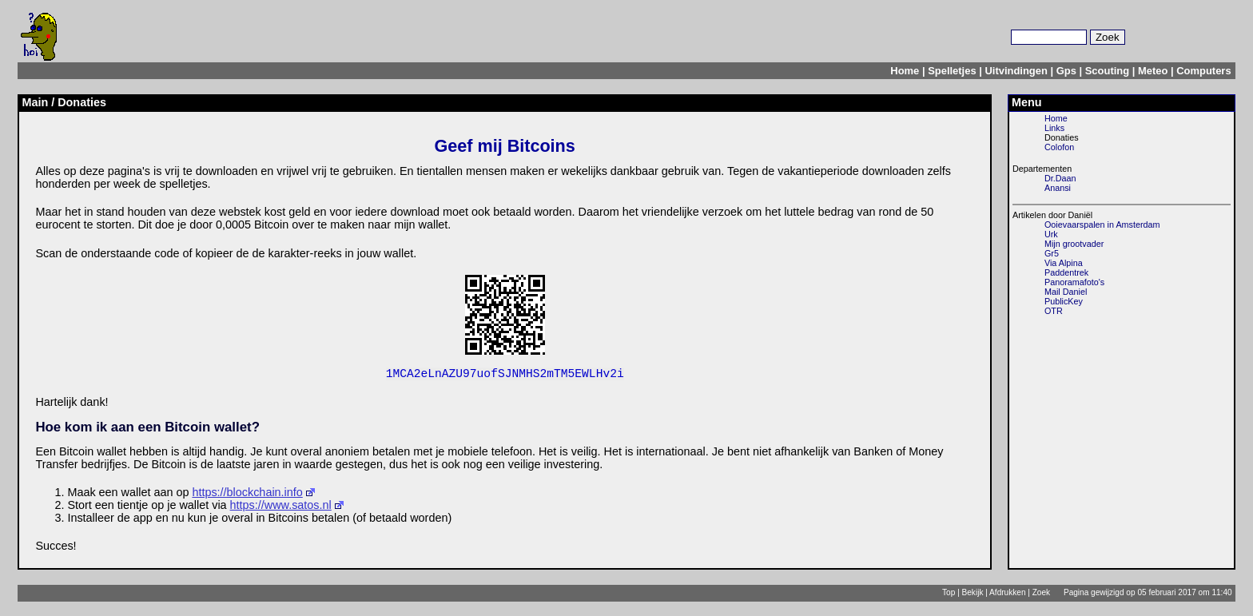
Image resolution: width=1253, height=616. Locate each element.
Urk (1051, 234)
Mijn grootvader (1074, 243)
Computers (1203, 71)
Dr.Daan (1060, 178)
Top (948, 595)
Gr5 (1051, 253)
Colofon (1059, 147)
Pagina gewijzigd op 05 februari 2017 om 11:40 (1148, 595)
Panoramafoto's (1074, 282)
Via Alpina (1063, 263)
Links (1054, 128)
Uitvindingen (1016, 71)
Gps (1066, 71)
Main (35, 102)
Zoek (1041, 595)
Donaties (1061, 137)
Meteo (1152, 71)
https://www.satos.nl (281, 508)
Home (904, 71)
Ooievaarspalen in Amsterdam (1102, 224)
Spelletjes (952, 71)
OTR (1053, 311)
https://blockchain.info (247, 495)
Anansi (1057, 188)
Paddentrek (1066, 272)
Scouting (1107, 71)
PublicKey (1063, 301)
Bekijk (973, 595)
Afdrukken (1007, 595)
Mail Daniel (1065, 291)
